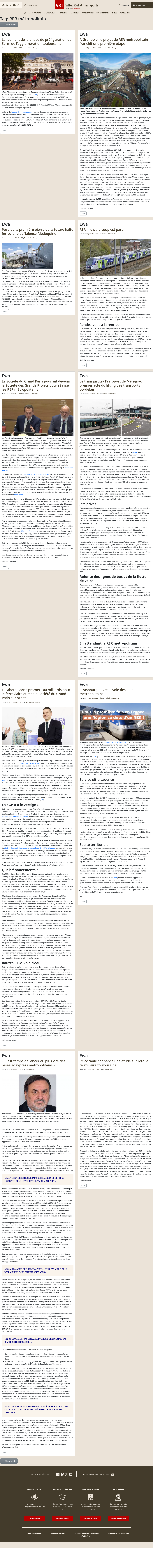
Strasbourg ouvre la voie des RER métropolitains (106, 691)
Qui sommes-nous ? (34, 1533)
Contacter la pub (35, 1518)
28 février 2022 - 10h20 (16, 1069)
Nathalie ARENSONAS (109, 234)
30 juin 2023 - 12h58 (92, 234)
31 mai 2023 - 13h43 (15, 394)
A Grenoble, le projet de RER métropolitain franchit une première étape (114, 41)
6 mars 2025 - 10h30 (15, 48)
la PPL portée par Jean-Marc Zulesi (35, 474)
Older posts (9, 24)
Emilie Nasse (30, 1069)
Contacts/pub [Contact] (30, 5)
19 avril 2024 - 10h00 (15, 238)
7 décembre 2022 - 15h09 (94, 698)
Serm (35, 94)
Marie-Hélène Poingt (30, 48)
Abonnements (139, 5)
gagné (134, 452)
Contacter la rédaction (62, 1518)
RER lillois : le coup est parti (102, 229)
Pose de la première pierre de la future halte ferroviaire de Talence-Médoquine (37, 231)
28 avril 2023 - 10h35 (93, 394)
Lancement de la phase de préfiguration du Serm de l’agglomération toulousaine (37, 41)
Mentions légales (58, 1533)
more (5, 130)
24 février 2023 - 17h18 (16, 702)
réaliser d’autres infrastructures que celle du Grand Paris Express (30, 848)
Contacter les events (90, 1518)
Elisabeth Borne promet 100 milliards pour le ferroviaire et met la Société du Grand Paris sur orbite (36, 693)
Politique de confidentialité (118, 1533)
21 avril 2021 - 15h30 (93, 1069)
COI (115, 877)
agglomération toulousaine (22, 112)
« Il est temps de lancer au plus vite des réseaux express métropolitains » (33, 1063)
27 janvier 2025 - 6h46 (93, 48)
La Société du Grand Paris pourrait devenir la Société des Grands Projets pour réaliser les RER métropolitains (36, 385)
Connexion (124, 5)
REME (94, 757)
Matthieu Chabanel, (29, 531)
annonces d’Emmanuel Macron (116, 742)
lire (3, 780)
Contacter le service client (118, 1518)
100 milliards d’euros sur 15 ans (27, 763)
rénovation (18, 495)
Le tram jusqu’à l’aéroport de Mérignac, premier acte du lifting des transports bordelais (111, 385)
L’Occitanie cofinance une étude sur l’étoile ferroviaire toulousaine (114, 1063)
